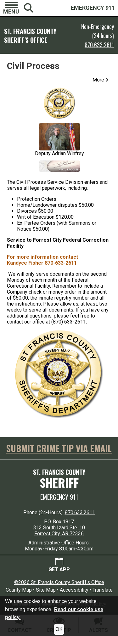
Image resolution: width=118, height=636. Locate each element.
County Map (19, 590)
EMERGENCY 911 (93, 7)
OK (59, 629)
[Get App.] (59, 565)
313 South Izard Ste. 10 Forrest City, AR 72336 (59, 531)
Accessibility (74, 590)
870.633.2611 (99, 45)
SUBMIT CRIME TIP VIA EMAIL (59, 448)
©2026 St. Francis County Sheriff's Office (59, 582)
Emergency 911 (59, 497)
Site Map (46, 590)
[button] (11, 8)
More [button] (101, 80)
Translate (103, 590)
